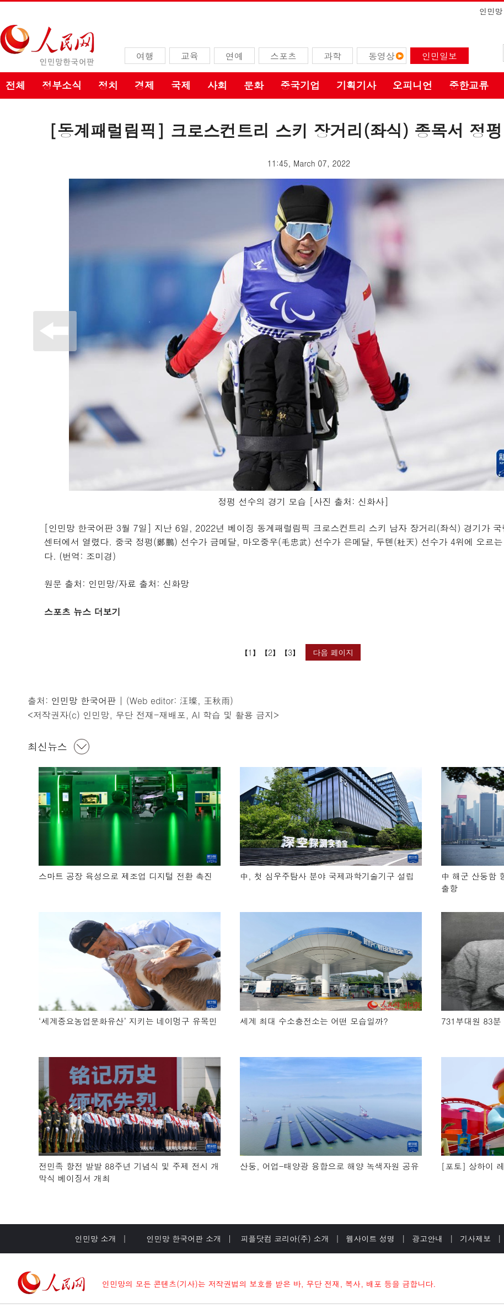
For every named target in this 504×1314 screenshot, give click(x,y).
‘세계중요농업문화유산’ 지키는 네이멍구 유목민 (128, 1021)
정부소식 (62, 85)
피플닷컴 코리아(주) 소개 (283, 1238)
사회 (217, 85)
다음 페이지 (333, 652)
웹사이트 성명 (370, 1238)
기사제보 (475, 1238)
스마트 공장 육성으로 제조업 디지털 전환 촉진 (125, 876)
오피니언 (412, 85)
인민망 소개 (95, 1238)
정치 (108, 85)
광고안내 (427, 1238)
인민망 (490, 11)
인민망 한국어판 (83, 700)
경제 (144, 85)
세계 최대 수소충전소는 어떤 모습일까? (314, 1021)
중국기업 (300, 85)
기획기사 (356, 85)
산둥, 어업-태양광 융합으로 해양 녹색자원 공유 (329, 1166)
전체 (15, 85)
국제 (181, 85)
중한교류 (469, 85)
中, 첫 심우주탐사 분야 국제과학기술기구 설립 (327, 876)
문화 (254, 85)
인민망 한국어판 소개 (184, 1238)
